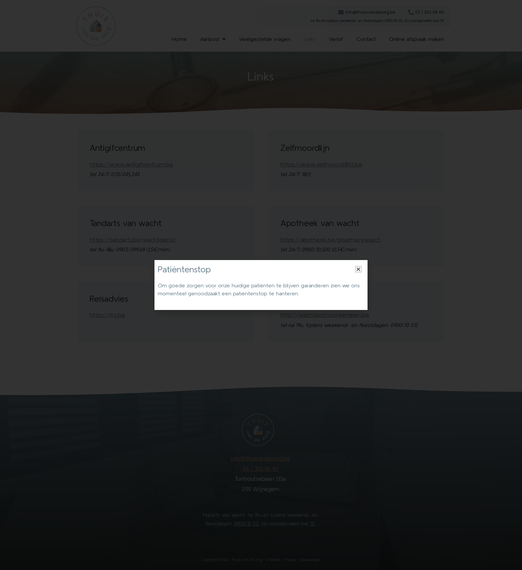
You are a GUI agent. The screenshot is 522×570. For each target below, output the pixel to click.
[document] (261, 285)
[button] (358, 269)
